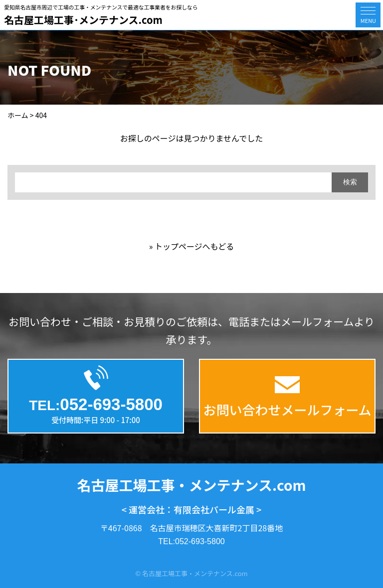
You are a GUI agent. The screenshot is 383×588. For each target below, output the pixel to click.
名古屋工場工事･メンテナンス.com (83, 19)
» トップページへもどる (191, 246)
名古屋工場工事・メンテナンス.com (191, 485)
